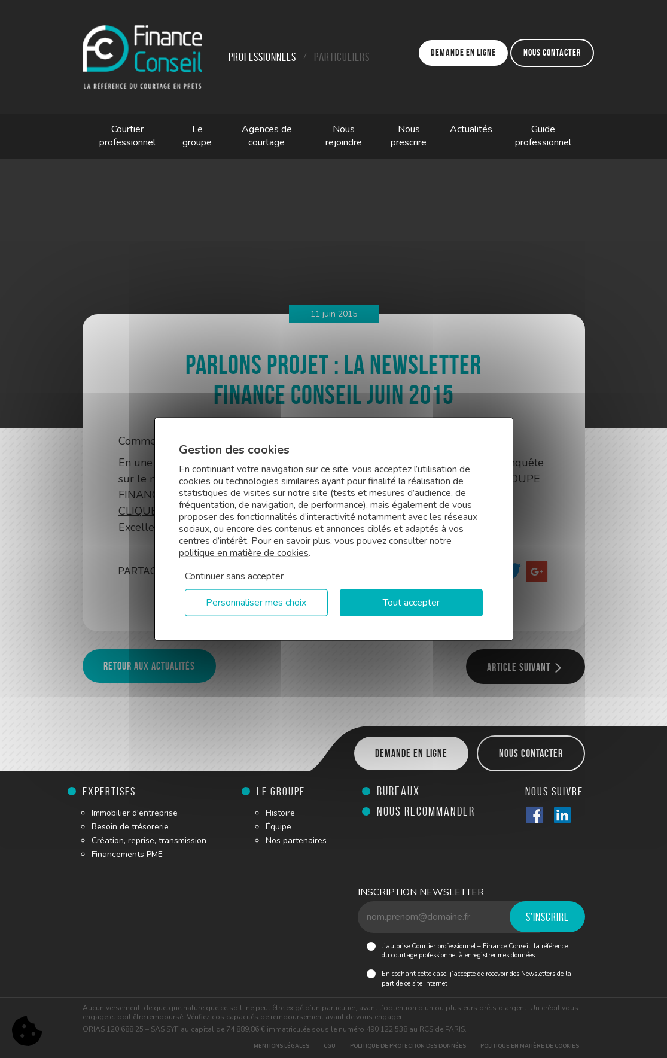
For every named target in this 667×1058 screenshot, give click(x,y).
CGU (330, 1046)
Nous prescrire (409, 136)
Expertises (109, 791)
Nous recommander (426, 811)
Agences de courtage (267, 136)
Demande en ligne (463, 52)
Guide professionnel (543, 136)
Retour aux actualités (149, 666)
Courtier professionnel (127, 136)
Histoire (280, 813)
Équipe (278, 826)
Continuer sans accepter (234, 576)
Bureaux (398, 791)
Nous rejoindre (343, 136)
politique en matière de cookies (244, 553)
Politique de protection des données (408, 1046)
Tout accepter (411, 602)
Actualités (471, 129)
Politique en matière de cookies (529, 1046)
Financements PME (127, 854)
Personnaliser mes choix (256, 602)
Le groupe (197, 136)
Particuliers (342, 56)
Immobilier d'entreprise (135, 813)
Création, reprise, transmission (149, 840)
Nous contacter (552, 52)
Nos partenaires (296, 840)
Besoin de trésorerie (130, 826)
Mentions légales (281, 1046)
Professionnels (262, 56)
